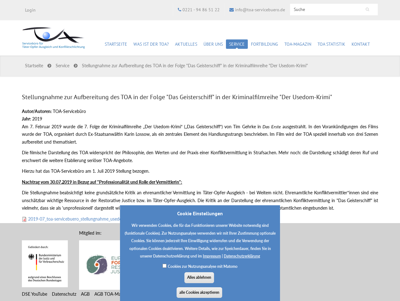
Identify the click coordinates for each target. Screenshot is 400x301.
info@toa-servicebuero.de (260, 10)
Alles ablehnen (199, 281)
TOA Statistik (331, 45)
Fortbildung (264, 45)
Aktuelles (186, 45)
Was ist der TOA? (151, 44)
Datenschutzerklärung (242, 260)
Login (30, 10)
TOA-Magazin (297, 45)
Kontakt (361, 44)
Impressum (212, 260)
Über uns (213, 45)
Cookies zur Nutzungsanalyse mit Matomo (203, 270)
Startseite (116, 44)
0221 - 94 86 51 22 (201, 10)
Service (237, 45)
